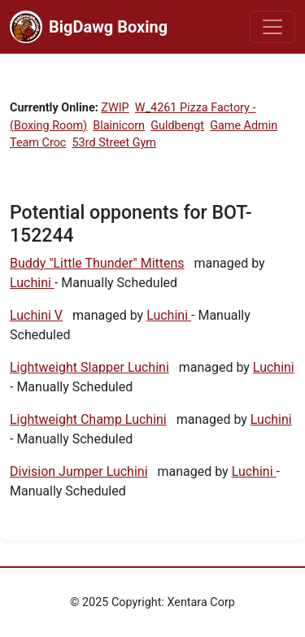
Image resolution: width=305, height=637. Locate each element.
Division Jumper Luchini (79, 471)
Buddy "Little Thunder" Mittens (97, 263)
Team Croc (38, 143)
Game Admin (243, 126)
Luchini (32, 282)
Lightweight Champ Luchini (88, 419)
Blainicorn (119, 126)
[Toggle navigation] (272, 27)
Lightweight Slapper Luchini (89, 367)
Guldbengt (177, 126)
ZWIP (115, 108)
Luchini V (36, 315)
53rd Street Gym (114, 143)
